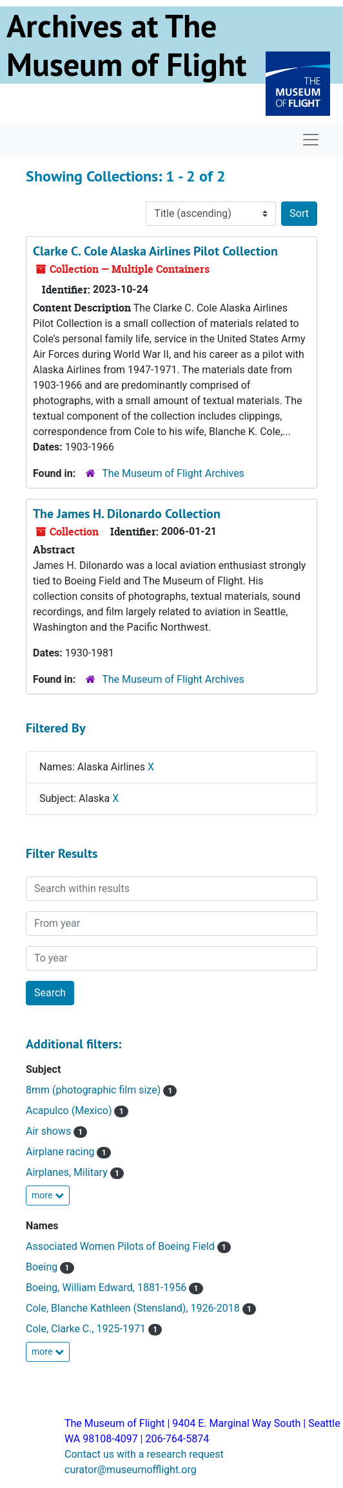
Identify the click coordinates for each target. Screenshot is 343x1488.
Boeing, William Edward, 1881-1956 (107, 1287)
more (48, 1195)
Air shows (50, 1131)
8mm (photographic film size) (94, 1090)
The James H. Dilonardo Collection (126, 513)
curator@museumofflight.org (130, 1470)
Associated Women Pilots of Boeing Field (121, 1246)
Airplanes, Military (68, 1172)
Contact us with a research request (144, 1454)
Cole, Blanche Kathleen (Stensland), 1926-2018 (134, 1308)
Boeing (43, 1267)
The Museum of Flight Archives (173, 473)
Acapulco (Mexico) (70, 1110)
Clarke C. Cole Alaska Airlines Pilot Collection (155, 251)
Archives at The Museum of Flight (126, 45)
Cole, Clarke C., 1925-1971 (87, 1329)
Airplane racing (61, 1152)
